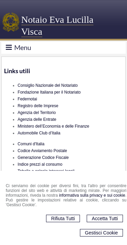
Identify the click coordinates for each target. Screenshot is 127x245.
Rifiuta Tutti (63, 218)
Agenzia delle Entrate (37, 119)
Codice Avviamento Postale (42, 150)
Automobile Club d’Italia (39, 133)
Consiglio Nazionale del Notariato (48, 85)
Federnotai (27, 99)
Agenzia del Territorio (37, 112)
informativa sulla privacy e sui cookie (92, 195)
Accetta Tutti (105, 218)
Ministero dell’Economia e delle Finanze (53, 126)
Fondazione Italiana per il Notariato (49, 92)
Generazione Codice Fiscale (43, 157)
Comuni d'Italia (31, 144)
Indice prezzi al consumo (40, 164)
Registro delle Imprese (38, 105)
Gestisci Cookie (101, 232)
